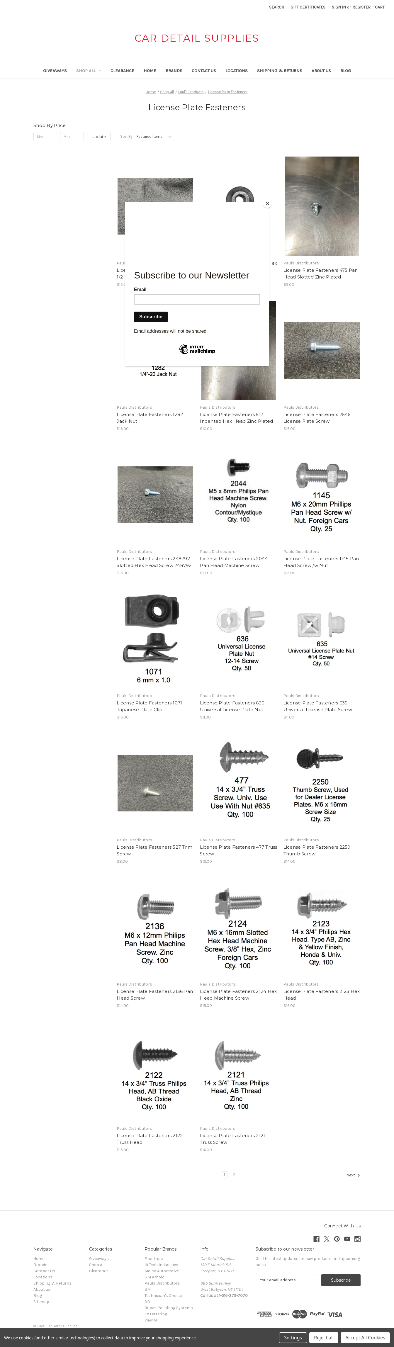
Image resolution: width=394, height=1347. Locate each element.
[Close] (267, 203)
